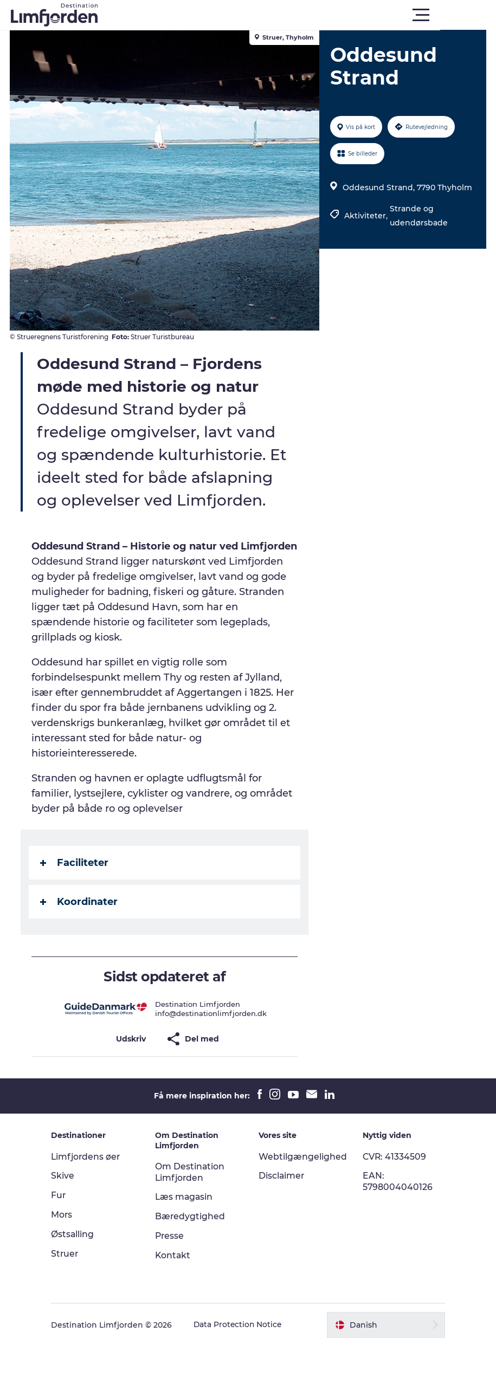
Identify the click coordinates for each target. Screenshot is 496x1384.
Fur (64, 1233)
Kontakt (176, 1293)
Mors (67, 1252)
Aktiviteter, (367, 216)
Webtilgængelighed (303, 1194)
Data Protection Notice (244, 1363)
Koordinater (80, 940)
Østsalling (78, 1272)
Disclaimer (282, 1213)
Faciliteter (75, 901)
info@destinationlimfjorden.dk (211, 1051)
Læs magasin (187, 1235)
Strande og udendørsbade (419, 216)
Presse (173, 1274)
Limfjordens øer (91, 1194)
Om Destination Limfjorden (193, 1210)
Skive (68, 1213)
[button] (296, 15)
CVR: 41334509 (392, 1194)
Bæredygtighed (193, 1254)
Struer (70, 1291)
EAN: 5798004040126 (395, 1219)
